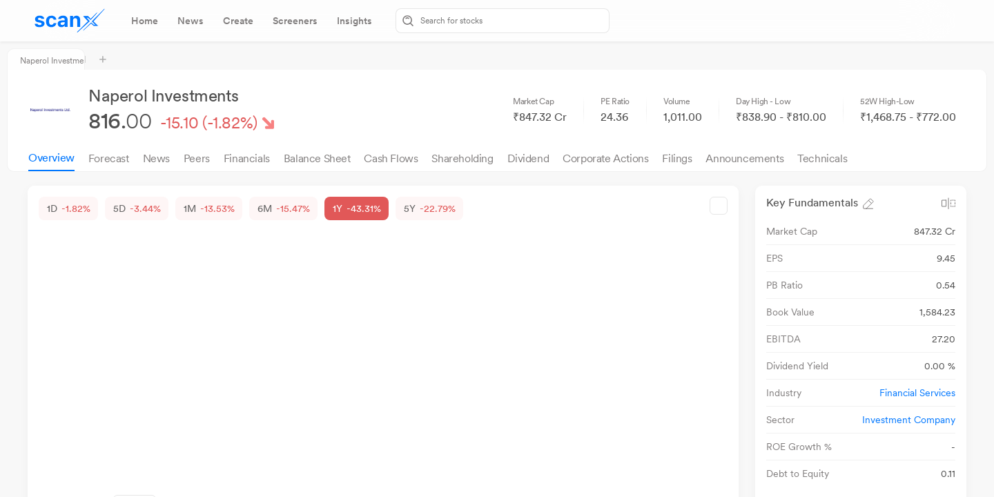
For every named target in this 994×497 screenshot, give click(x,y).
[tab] (144, 20)
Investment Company (908, 419)
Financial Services (917, 392)
